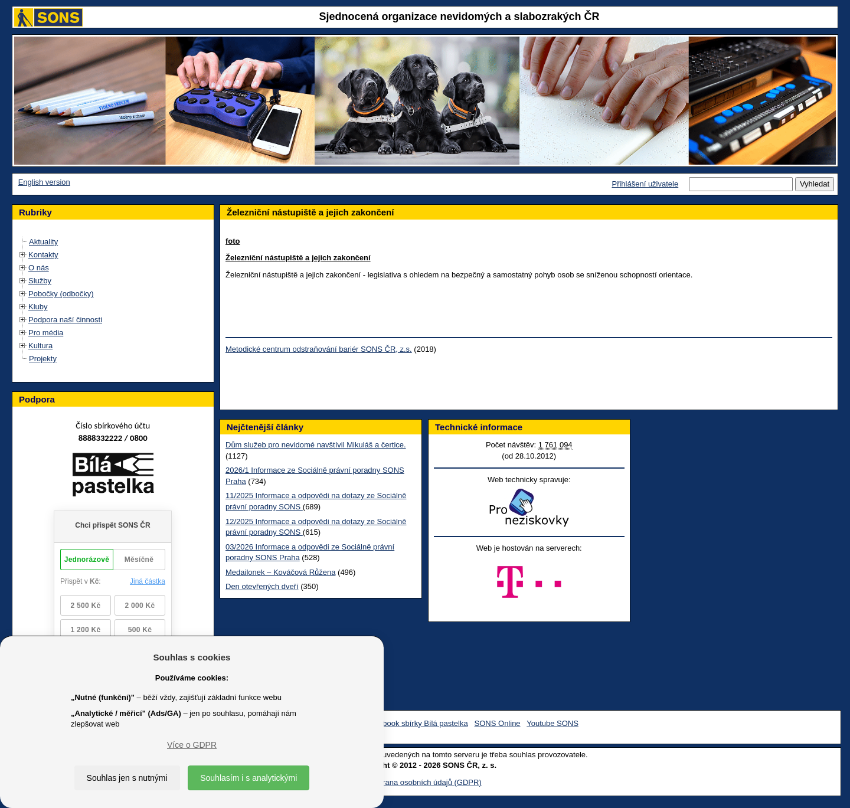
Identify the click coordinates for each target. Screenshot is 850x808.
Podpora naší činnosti (65, 319)
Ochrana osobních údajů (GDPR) (424, 782)
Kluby (38, 306)
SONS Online (498, 723)
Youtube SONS (552, 723)
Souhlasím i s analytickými (248, 778)
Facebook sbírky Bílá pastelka (416, 723)
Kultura (40, 345)
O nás (38, 267)
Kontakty (43, 254)
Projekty (43, 358)
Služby (39, 280)
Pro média (45, 332)
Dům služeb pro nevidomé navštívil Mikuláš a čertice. (315, 444)
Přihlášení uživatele (645, 183)
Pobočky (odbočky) (61, 293)
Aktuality (43, 241)
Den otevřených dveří (262, 586)
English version (44, 182)
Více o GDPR (192, 745)
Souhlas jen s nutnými (127, 778)
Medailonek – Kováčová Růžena (280, 572)
